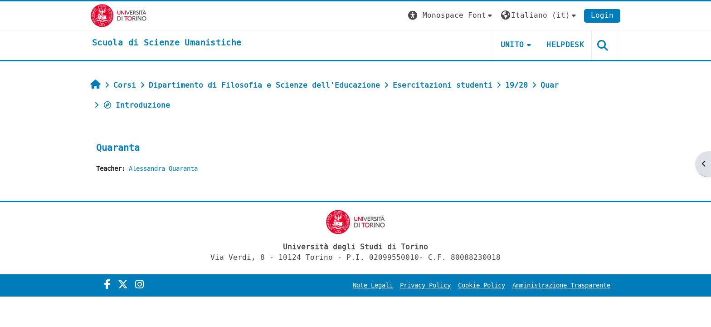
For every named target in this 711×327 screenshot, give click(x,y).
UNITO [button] (512, 45)
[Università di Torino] (118, 15)
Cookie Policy (481, 285)
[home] (166, 43)
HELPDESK (565, 45)
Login (602, 15)
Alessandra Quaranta (163, 168)
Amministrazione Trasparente (561, 285)
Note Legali (373, 285)
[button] (451, 16)
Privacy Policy (425, 285)
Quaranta (118, 147)
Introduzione (136, 105)
